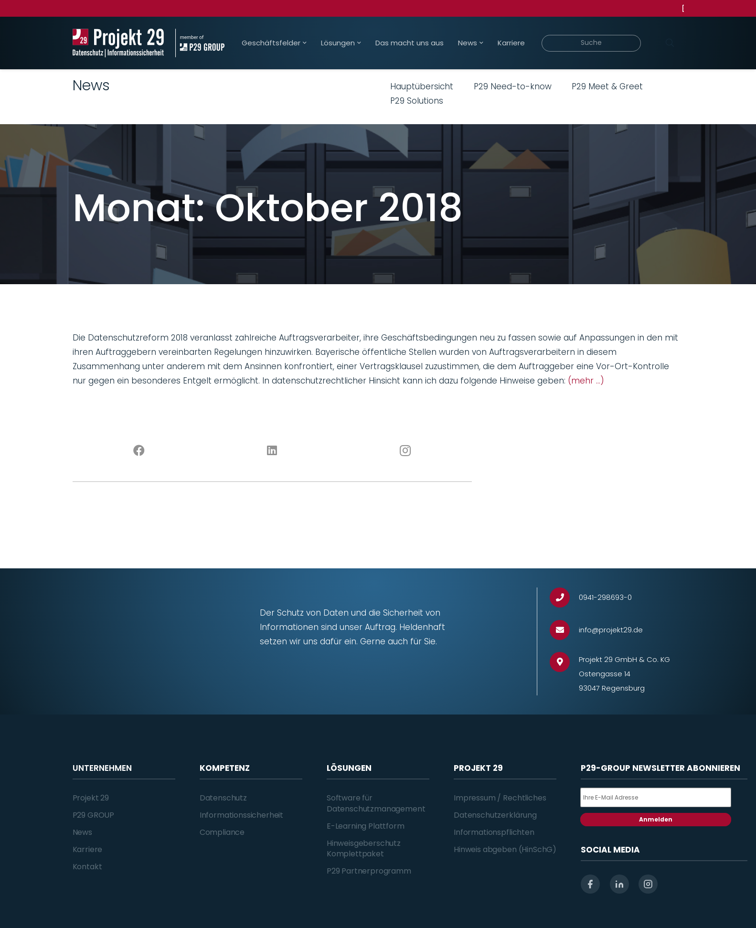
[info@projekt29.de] (564, 630)
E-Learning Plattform (366, 826)
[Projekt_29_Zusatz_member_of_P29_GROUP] (199, 43)
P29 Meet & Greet (607, 86)
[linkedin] (619, 884)
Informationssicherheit (241, 815)
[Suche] (591, 43)
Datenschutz (223, 797)
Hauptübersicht (421, 86)
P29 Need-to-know (513, 86)
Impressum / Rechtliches (500, 797)
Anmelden (655, 819)
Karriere (88, 849)
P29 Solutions (416, 101)
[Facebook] (139, 451)
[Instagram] (405, 451)
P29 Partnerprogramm (369, 870)
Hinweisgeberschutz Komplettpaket (364, 848)
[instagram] (648, 884)
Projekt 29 (91, 797)
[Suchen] (670, 43)
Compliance (222, 832)
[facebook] (590, 884)
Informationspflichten (494, 832)
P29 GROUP (94, 815)
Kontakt (87, 866)
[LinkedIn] (272, 451)
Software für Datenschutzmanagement (376, 803)
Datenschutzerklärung (495, 815)
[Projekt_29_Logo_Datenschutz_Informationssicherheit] (118, 43)
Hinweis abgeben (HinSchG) (505, 849)
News (82, 832)
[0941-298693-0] (564, 597)
